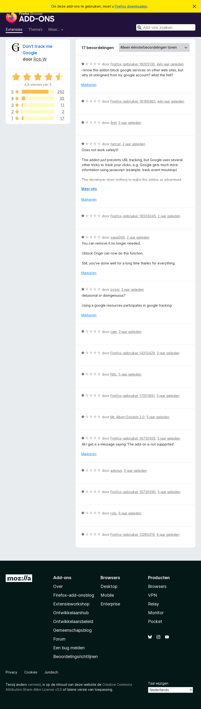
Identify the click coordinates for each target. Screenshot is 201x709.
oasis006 (117, 237)
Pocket (155, 621)
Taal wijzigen (158, 683)
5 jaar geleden (129, 374)
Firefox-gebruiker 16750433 (132, 438)
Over (58, 586)
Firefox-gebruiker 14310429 (132, 353)
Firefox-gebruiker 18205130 (132, 64)
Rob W (40, 59)
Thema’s (35, 29)
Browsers (157, 586)
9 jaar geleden (168, 534)
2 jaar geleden (129, 123)
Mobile (107, 595)
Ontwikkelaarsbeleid (73, 621)
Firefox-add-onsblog (73, 595)
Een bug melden (69, 647)
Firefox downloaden (131, 6)
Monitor (156, 612)
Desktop (108, 586)
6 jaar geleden (129, 513)
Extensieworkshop (71, 603)
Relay (153, 603)
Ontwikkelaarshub (71, 612)
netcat (115, 144)
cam (113, 332)
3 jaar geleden (132, 289)
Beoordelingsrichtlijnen (75, 656)
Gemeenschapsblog (72, 630)
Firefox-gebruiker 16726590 (133, 492)
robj (113, 513)
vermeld (34, 684)
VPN (152, 595)
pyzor (114, 289)
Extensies (14, 29)
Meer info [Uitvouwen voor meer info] (89, 189)
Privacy (11, 672)
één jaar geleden (170, 64)
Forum (59, 638)
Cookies (30, 672)
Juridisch (51, 672)
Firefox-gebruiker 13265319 (132, 534)
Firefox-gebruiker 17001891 (132, 396)
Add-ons (62, 577)
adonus (116, 470)
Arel (113, 123)
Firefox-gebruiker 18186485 (132, 101)
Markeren (88, 85)
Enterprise (110, 603)
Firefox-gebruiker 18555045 (133, 216)
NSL (113, 374)
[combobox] (165, 27)
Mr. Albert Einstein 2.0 (127, 417)
